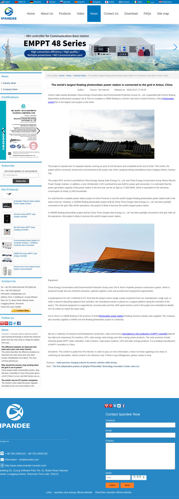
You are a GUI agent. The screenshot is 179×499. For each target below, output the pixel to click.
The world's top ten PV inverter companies (19, 381)
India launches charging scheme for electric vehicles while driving (86, 362)
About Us (47, 13)
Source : (94, 90)
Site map (163, 13)
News (94, 13)
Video (80, 13)
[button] (86, 68)
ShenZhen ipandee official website (113, 492)
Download (131, 13)
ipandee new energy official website (73, 492)
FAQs (147, 13)
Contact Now (21, 310)
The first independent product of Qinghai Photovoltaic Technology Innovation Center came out (96, 366)
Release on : (121, 90)
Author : (81, 90)
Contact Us (111, 13)
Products (65, 13)
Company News (10, 89)
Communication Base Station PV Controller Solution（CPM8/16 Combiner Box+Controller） (27, 243)
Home (31, 13)
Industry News (9, 83)
